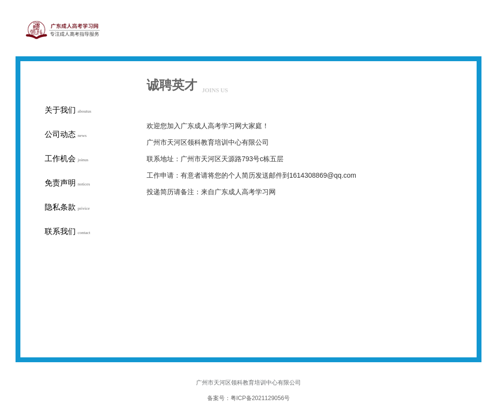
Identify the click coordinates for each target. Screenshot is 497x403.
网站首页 (363, 50)
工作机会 (66, 158)
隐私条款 (67, 207)
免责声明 (67, 183)
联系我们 (67, 231)
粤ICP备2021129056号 (260, 398)
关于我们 (68, 110)
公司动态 (66, 134)
